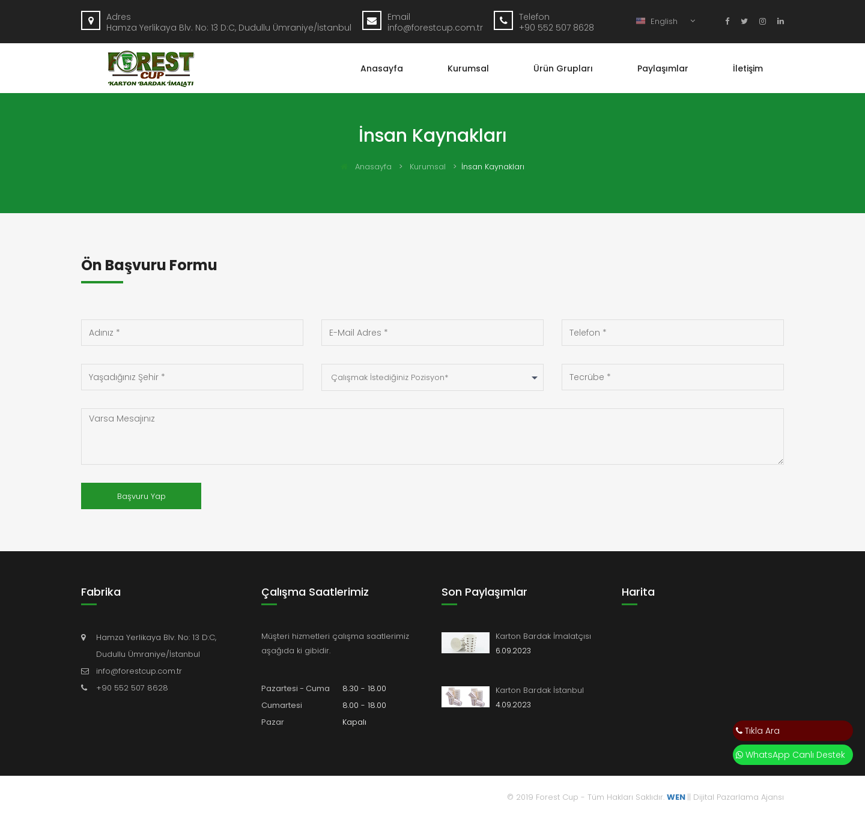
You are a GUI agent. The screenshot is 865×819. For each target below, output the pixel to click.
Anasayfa (381, 68)
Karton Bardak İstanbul (540, 690)
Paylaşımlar (662, 68)
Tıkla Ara (758, 731)
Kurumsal (468, 68)
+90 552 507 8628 (132, 688)
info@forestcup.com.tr (139, 671)
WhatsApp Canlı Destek (790, 755)
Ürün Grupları (563, 68)
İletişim (748, 68)
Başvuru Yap (141, 496)
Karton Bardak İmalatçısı (543, 636)
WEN (676, 797)
